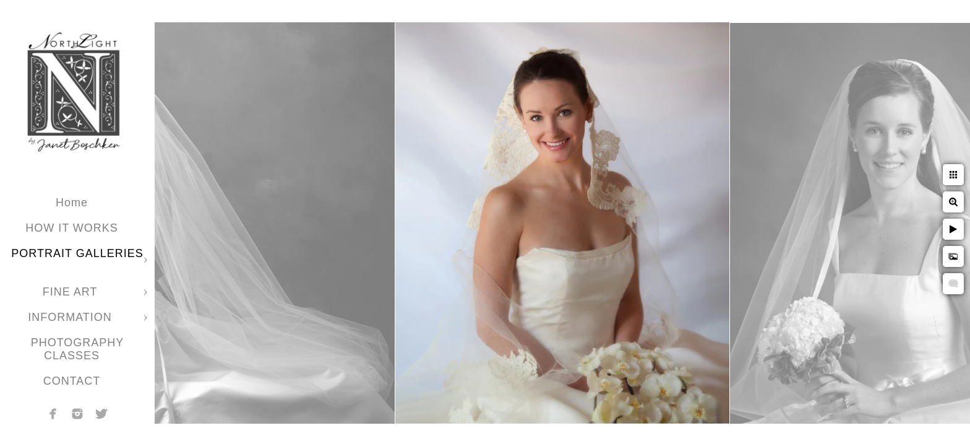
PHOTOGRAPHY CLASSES (77, 349)
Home (72, 202)
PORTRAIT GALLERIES (77, 253)
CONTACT (72, 381)
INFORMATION (72, 317)
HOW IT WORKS (71, 228)
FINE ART (72, 292)
